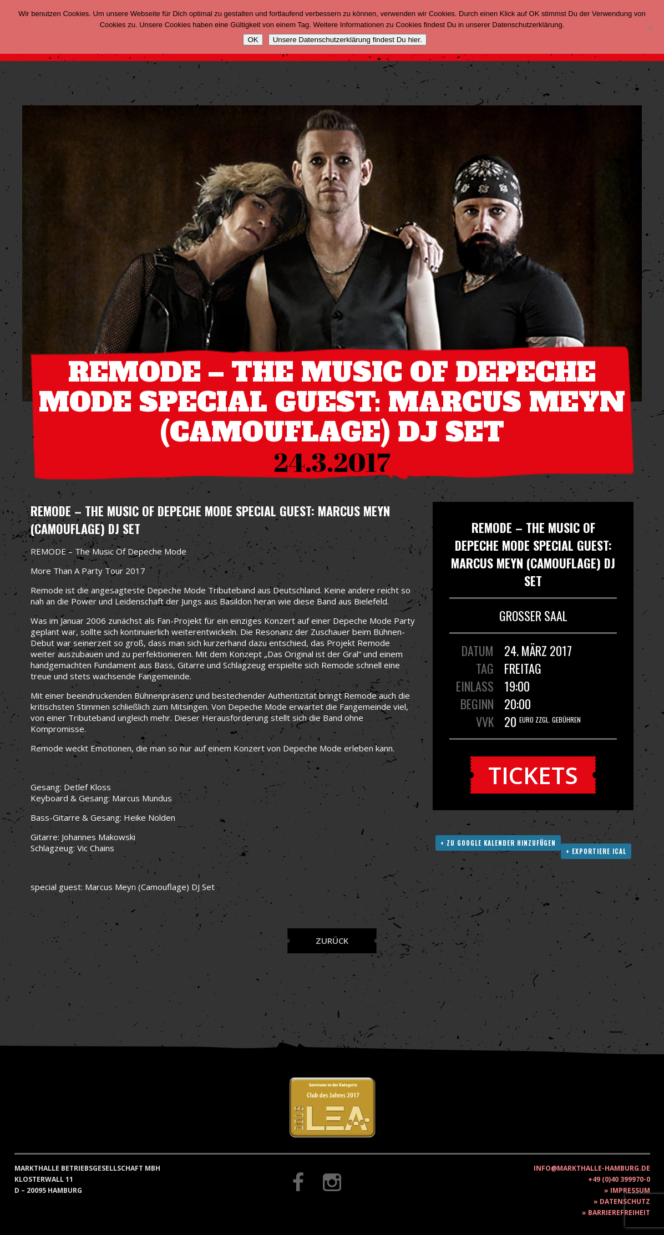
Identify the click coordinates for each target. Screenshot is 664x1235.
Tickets (533, 775)
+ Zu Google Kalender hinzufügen (498, 842)
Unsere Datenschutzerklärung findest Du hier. (347, 39)
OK (252, 39)
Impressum (630, 1190)
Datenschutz (625, 1201)
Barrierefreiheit (619, 1212)
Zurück (332, 940)
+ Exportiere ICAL (596, 851)
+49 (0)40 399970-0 (619, 1179)
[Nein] (650, 27)
